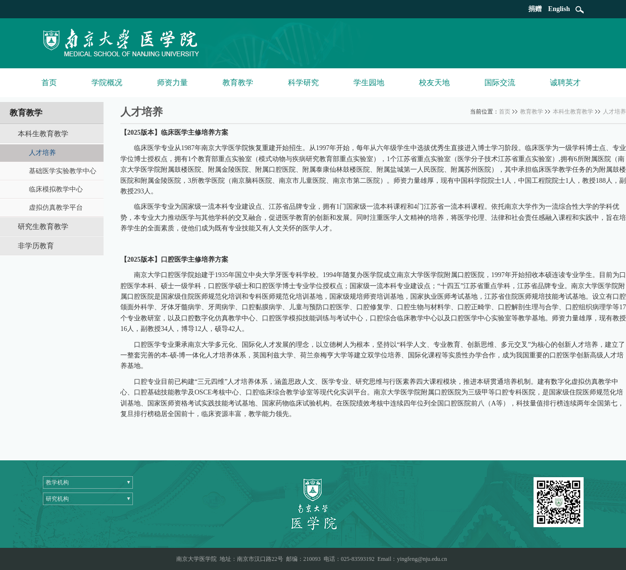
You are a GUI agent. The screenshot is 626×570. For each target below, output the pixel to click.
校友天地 (434, 82)
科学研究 (303, 82)
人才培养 (614, 111)
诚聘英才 (565, 82)
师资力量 (172, 82)
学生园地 (368, 82)
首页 (49, 82)
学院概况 (106, 82)
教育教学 (237, 82)
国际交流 (499, 82)
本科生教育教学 (573, 111)
